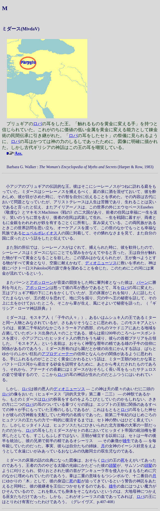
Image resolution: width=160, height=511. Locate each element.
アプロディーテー (57, 354)
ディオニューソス (101, 263)
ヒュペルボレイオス (39, 233)
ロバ (37, 123)
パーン (142, 282)
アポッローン (41, 282)
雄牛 (127, 441)
